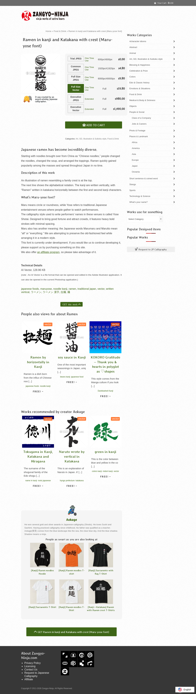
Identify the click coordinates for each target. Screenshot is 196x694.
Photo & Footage (137, 130)
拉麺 (63, 292)
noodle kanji (60, 288)
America (136, 148)
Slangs (132, 184)
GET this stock (69, 304)
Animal (132, 53)
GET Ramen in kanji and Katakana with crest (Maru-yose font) (73, 631)
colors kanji (97, 471)
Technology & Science (139, 196)
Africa (134, 142)
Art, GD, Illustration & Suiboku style (91, 139)
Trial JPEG (75, 58)
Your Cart (163, 2)
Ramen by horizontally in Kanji (38, 362)
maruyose (46, 288)
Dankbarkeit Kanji (105, 391)
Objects (133, 106)
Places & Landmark (138, 136)
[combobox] (145, 219)
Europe (135, 160)
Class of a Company (141, 118)
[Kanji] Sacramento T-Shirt (42, 607)
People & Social (136, 112)
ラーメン (36, 292)
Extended (89, 99)
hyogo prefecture (67, 480)
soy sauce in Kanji (72, 357)
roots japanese (44, 480)
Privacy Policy (32, 663)
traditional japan (87, 288)
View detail (38, 397)
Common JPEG (76, 68)
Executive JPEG (76, 98)
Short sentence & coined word (143, 178)
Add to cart (95, 125)
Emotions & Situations (139, 88)
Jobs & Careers (139, 124)
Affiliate (28, 679)
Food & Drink (113, 139)
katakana (80, 480)
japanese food (77, 377)
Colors (132, 76)
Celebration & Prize (138, 71)
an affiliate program (48, 252)
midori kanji (108, 471)
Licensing (30, 666)
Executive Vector (76, 109)
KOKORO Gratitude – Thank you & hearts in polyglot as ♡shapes (105, 364)
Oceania (136, 172)
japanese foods (30, 288)
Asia (134, 154)
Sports (132, 190)
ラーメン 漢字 (51, 292)
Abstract (133, 47)
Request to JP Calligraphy (151, 249)
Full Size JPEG (75, 78)
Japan (135, 166)
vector (101, 288)
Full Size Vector (75, 88)
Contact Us (30, 669)
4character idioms (137, 41)
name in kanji (31, 480)
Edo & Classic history (139, 82)
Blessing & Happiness (139, 65)
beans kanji (65, 377)
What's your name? (138, 202)
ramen (72, 288)
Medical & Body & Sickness (142, 100)
